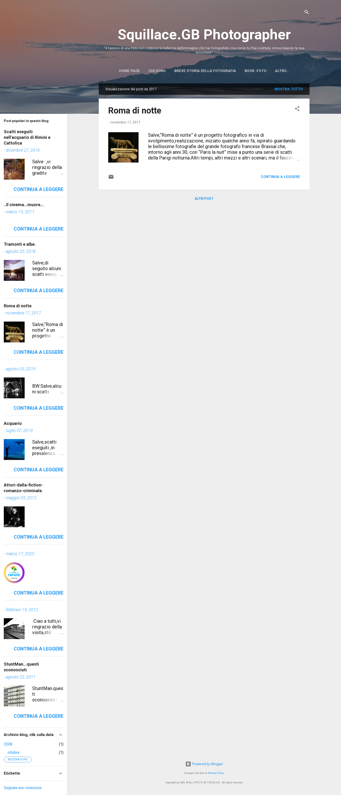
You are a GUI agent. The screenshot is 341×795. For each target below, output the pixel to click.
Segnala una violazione (23, 788)
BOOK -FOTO (255, 71)
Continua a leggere (280, 177)
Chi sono (157, 71)
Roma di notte (134, 111)
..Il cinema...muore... (24, 204)
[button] (297, 109)
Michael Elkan (216, 773)
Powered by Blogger (204, 764)
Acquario (13, 423)
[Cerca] (307, 13)
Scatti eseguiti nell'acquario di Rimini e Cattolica (27, 137)
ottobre (14, 752)
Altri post (204, 198)
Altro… (282, 71)
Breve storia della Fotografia (205, 71)
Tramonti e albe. (20, 244)
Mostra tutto (288, 89)
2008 (8, 744)
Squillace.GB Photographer (204, 34)
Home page (129, 71)
